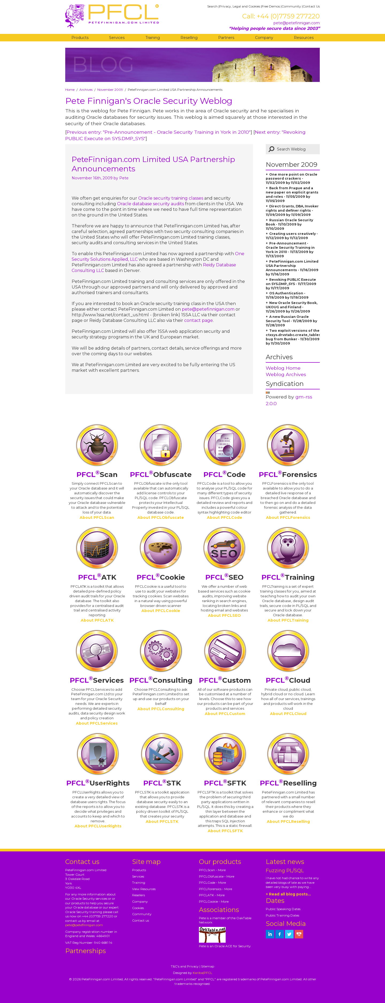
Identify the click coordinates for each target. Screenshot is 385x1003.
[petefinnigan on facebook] (279, 934)
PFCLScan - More (212, 870)
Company (264, 37)
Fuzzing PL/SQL (285, 871)
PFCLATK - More (212, 895)
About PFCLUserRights (98, 826)
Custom (225, 680)
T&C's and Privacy (185, 966)
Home (70, 90)
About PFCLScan (97, 517)
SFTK (225, 783)
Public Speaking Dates (283, 909)
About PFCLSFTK (225, 830)
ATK (97, 577)
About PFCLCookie (160, 610)
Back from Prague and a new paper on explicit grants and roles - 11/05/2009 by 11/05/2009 (292, 194)
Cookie (161, 577)
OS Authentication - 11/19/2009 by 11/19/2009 (287, 295)
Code (224, 474)
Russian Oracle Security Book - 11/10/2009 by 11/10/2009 (289, 224)
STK (162, 783)
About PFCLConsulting (160, 708)
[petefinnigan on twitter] (289, 934)
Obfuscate (161, 474)
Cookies (138, 908)
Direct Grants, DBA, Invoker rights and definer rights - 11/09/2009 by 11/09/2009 (292, 210)
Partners (226, 37)
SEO (224, 577)
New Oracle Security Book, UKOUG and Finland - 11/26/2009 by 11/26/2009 (291, 307)
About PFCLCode (224, 517)
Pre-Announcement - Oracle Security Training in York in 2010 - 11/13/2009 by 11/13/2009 (290, 249)
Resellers (138, 895)
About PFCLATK (97, 620)
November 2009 (110, 90)
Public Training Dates (282, 915)
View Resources (144, 889)
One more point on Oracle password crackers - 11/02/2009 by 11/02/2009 (291, 178)
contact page (198, 320)
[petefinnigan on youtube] (299, 934)
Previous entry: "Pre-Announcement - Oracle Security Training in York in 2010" (159, 132)
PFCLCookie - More (214, 901)
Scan (97, 474)
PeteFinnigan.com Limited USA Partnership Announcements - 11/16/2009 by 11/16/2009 (292, 267)
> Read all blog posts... (288, 894)
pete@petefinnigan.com (297, 23)
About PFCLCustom (225, 713)
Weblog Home (283, 368)
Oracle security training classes (170, 198)
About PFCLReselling (288, 821)
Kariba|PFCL (202, 973)
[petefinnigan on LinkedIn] (270, 934)
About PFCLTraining (288, 620)
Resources (304, 37)
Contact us (140, 920)
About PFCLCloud (288, 713)
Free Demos (271, 6)
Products (79, 37)
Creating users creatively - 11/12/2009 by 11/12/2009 (292, 236)
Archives (86, 90)
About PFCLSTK (162, 821)
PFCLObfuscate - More (216, 876)
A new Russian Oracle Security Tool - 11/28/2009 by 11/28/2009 (291, 321)
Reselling (189, 37)
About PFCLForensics (288, 517)
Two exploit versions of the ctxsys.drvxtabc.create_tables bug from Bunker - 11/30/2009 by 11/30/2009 (293, 337)
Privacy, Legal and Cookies (239, 6)
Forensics (288, 474)
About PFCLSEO (224, 615)
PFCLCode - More (212, 882)
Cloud (288, 680)
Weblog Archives (286, 374)
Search (212, 6)
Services (117, 37)
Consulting (160, 680)
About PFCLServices (97, 723)
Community (291, 6)
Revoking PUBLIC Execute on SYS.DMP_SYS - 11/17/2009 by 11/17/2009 (291, 284)
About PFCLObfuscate (160, 517)
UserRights (98, 783)
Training (152, 37)
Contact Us (311, 6)
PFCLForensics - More (215, 889)
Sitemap (207, 966)
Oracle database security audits (150, 203)
